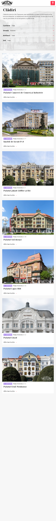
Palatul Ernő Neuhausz (15, 386)
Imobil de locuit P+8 (14, 141)
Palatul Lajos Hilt (12, 288)
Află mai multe (9, 97)
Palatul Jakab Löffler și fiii (17, 190)
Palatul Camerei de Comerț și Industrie (23, 92)
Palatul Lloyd (10, 337)
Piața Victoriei (18, 89)
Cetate (8, 89)
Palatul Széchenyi (13, 239)
